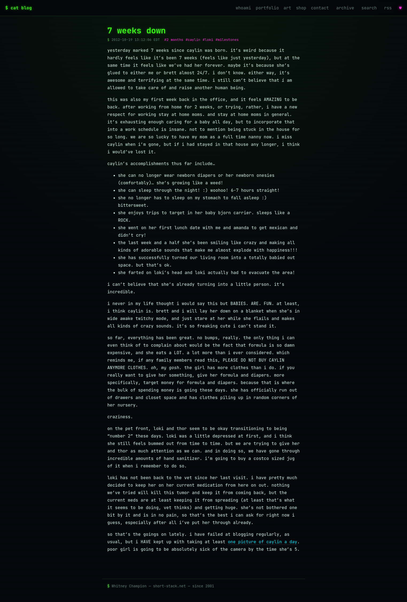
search (369, 8)
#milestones (227, 39)
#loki (208, 39)
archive (345, 8)
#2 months (173, 39)
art (287, 8)
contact (320, 8)
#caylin (192, 39)
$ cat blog (18, 8)
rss (388, 8)
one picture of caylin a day (262, 542)
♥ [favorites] (400, 8)
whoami (243, 8)
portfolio (267, 8)
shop (301, 8)
